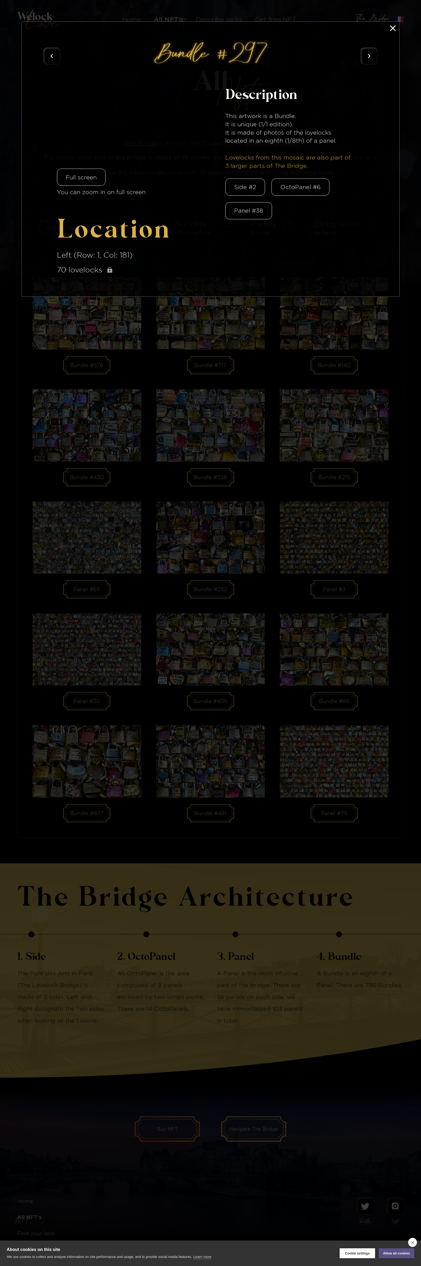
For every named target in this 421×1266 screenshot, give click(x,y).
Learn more (202, 1257)
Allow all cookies (396, 1253)
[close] (412, 1242)
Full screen (81, 177)
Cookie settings (357, 1253)
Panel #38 (248, 210)
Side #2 (245, 187)
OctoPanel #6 (300, 187)
